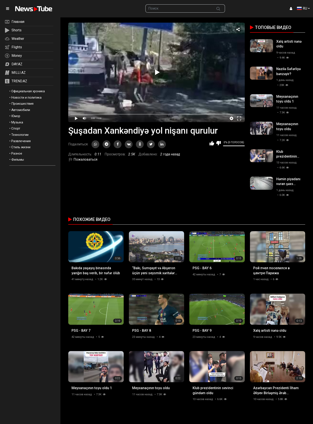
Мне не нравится (218, 143)
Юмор (15, 116)
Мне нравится (212, 143)
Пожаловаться (82, 159)
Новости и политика (26, 97)
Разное (16, 153)
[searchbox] (178, 8)
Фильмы (17, 160)
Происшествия (22, 104)
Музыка (17, 122)
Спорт (15, 128)
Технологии (19, 135)
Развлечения (21, 141)
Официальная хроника (28, 91)
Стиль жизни (20, 147)
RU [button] (302, 8)
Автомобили (20, 110)
